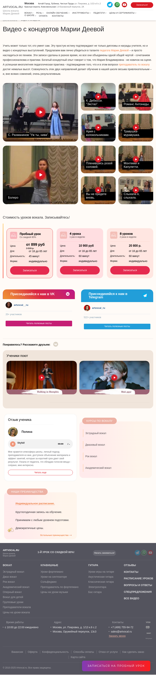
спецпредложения (137, 592)
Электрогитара (97, 587)
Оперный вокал (12, 592)
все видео (131, 598)
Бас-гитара (94, 592)
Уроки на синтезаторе (53, 577)
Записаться (30, 270)
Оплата (43, 16)
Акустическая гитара (100, 577)
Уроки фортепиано (51, 572)
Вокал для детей (13, 597)
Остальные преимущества (54, 535)
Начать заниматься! (105, 553)
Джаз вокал (10, 577)
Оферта (33, 652)
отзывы (129, 565)
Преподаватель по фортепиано (59, 587)
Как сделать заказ (134, 652)
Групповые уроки (13, 602)
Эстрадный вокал (95, 433)
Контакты (58, 16)
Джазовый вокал (95, 444)
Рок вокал (91, 456)
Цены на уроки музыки (54, 592)
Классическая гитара (100, 582)
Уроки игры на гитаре (101, 572)
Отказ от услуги (108, 652)
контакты (130, 572)
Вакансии (17, 652)
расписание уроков (138, 578)
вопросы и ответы (137, 585)
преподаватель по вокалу (134, 64)
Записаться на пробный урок (116, 666)
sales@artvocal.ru (121, 631)
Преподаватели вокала (17, 607)
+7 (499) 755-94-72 (122, 627)
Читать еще (40, 472)
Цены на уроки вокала (16, 612)
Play (13, 444)
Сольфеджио (48, 582)
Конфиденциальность (55, 652)
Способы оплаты (84, 652)
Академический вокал (98, 467)
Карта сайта (78, 657)
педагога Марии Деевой (114, 50)
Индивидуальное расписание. (35, 503)
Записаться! (142, 5)
